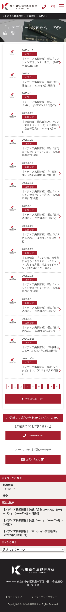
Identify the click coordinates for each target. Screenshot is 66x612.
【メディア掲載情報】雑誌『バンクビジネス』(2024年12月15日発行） (40, 370)
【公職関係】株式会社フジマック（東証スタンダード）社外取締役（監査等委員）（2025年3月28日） (40, 126)
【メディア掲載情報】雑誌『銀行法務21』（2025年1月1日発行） (40, 329)
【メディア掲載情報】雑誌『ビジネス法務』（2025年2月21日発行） (40, 238)
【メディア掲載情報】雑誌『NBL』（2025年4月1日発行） (39, 103)
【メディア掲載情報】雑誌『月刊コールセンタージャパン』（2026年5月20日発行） (33, 511)
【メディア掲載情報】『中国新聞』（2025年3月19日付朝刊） (39, 173)
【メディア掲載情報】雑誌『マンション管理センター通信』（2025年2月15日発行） (40, 288)
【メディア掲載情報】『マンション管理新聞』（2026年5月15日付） (30, 533)
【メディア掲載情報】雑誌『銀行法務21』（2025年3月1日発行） (40, 216)
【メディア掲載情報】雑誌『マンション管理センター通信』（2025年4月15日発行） (40, 62)
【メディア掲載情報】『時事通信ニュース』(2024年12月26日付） (40, 349)
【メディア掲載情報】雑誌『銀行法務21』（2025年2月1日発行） (40, 309)
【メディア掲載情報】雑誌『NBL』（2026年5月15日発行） (33, 522)
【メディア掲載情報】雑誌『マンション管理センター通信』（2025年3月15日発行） (40, 195)
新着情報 (8, 484)
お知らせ (10, 488)
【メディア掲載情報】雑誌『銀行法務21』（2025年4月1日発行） (40, 84)
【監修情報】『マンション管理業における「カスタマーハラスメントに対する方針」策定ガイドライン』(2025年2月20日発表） (40, 262)
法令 (5, 495)
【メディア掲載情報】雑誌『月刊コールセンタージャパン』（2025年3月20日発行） (40, 152)
